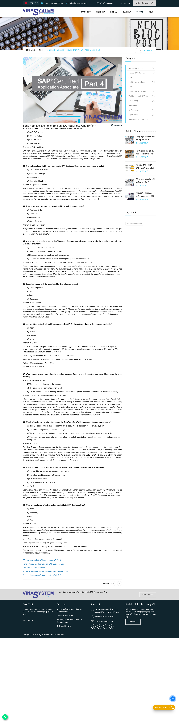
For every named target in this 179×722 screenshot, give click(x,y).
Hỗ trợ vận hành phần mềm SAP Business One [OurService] (69, 621)
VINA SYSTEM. (58, 635)
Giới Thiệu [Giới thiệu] (100, 12)
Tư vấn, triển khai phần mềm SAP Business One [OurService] (70, 610)
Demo (151, 12)
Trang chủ (86, 12)
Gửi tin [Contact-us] (133, 622)
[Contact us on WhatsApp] (5, 717)
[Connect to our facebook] (116, 3)
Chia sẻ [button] (149, 50)
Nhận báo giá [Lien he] (148, 595)
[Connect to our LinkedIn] (120, 3)
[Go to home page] (38, 594)
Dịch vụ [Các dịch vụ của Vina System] (113, 12)
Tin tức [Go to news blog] (140, 12)
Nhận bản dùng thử (144, 3)
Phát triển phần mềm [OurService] (65, 616)
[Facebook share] (135, 50)
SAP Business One (70, 181)
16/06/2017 (116, 140)
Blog (40, 50)
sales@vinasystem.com (77, 3)
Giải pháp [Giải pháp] (127, 12)
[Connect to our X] (99, 626)
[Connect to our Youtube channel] (129, 3)
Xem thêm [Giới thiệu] (28, 621)
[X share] (141, 50)
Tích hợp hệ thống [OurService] (64, 626)
